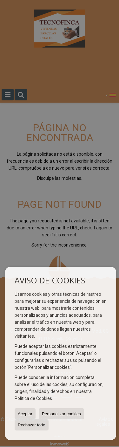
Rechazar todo (31, 425)
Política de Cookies (33, 398)
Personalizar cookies (61, 413)
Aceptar (25, 413)
